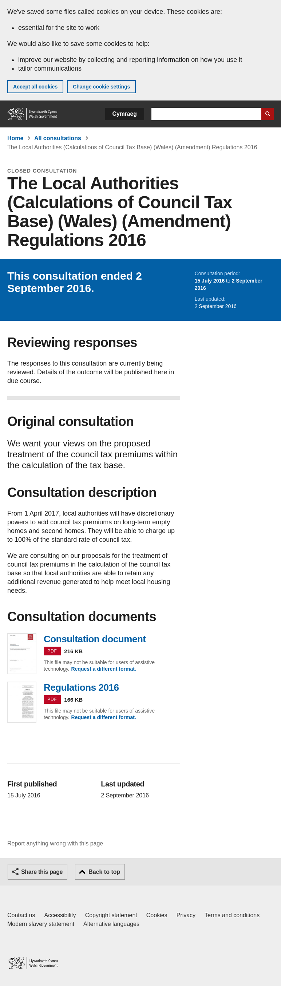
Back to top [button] (104, 872)
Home (15, 138)
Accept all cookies (35, 87)
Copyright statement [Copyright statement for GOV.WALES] (111, 915)
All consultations (57, 138)
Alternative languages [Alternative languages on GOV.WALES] (111, 924)
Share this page (42, 872)
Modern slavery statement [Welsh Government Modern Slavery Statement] (40, 924)
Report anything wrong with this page (55, 843)
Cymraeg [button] (124, 114)
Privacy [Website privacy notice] (186, 915)
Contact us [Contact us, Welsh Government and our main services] (21, 915)
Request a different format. (103, 669)
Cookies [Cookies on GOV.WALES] (156, 915)
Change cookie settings (101, 87)
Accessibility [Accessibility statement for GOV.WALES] (60, 915)
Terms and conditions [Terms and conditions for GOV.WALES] (232, 915)
